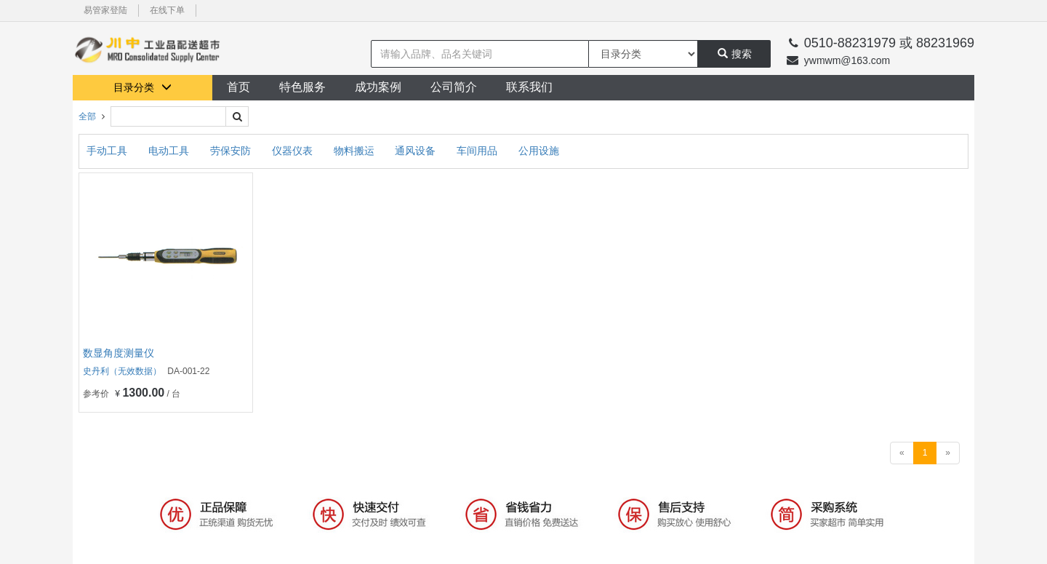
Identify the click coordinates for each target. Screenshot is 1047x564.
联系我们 (529, 87)
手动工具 (108, 150)
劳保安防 (232, 150)
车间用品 (478, 150)
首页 (238, 87)
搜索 (735, 54)
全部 (87, 116)
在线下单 (167, 10)
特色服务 (302, 87)
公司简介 (453, 87)
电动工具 (170, 150)
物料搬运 (355, 150)
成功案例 (378, 87)
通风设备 (416, 150)
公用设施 (538, 150)
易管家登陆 (105, 10)
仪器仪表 (294, 150)
